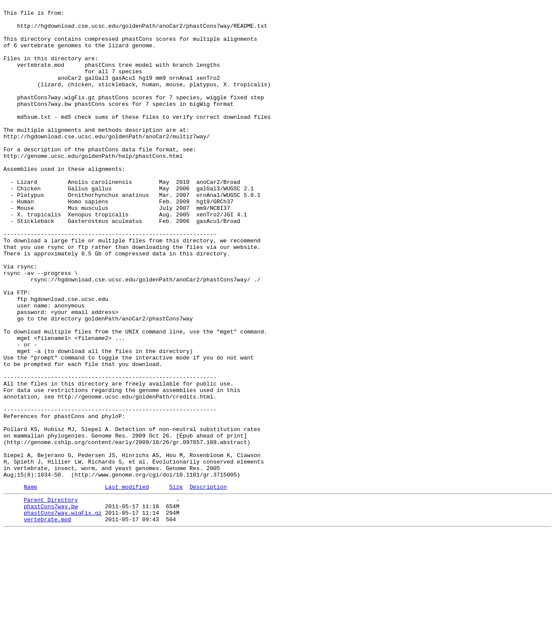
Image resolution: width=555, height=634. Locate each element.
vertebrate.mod (47, 620)
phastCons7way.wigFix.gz (62, 613)
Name (30, 583)
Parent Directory (51, 597)
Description (208, 583)
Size (176, 583)
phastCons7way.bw (51, 605)
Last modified (127, 583)
